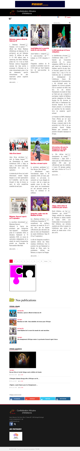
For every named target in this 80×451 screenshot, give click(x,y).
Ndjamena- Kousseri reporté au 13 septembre (17, 217)
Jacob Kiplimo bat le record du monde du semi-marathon (40, 49)
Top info (19, 319)
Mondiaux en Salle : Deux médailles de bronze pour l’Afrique (34, 321)
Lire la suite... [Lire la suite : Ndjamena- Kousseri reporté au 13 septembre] (12, 249)
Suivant (45, 261)
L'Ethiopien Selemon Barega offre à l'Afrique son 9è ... (24, 378)
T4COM (37, 449)
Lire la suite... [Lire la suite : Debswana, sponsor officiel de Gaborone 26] (12, 82)
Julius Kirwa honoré (15, 153)
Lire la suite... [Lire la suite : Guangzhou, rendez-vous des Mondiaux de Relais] (34, 256)
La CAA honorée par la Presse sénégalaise (61, 51)
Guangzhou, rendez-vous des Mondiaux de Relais (39, 214)
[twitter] (39, 16)
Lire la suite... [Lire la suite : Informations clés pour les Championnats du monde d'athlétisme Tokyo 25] (55, 175)
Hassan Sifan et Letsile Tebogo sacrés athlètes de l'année (25, 372)
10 (41, 261)
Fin (50, 261)
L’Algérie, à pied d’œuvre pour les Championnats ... (23, 385)
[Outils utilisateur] (26, 45)
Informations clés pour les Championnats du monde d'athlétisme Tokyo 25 (60, 149)
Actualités (20, 310)
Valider (70, 23)
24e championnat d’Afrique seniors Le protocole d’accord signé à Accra (37, 339)
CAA (22, 374)
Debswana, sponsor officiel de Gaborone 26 (18, 40)
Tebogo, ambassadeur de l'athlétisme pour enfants (59, 206)
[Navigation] (10, 18)
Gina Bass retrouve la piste (39, 163)
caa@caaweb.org (14, 421)
